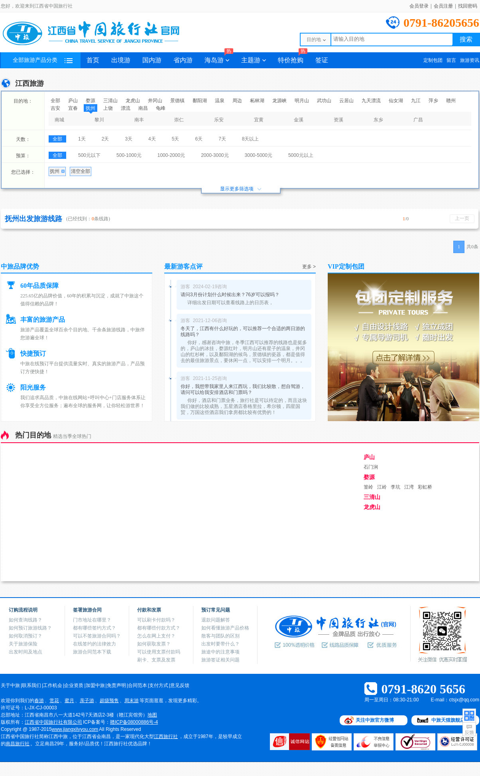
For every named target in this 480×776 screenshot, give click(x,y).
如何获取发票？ (154, 644)
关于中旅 (10, 685)
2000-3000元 (214, 155)
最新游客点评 (183, 266)
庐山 (73, 100)
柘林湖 (257, 100)
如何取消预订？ (25, 636)
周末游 (131, 700)
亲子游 (87, 700)
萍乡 (433, 100)
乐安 (219, 120)
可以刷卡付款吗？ (156, 620)
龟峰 (160, 108)
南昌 (143, 108)
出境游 (120, 60)
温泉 (219, 100)
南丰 (139, 120)
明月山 (302, 100)
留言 (451, 60)
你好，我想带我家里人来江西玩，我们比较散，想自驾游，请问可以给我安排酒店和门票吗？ (243, 389)
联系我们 (31, 685)
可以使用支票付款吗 (158, 652)
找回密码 (467, 6)
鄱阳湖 (200, 100)
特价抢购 (292, 57)
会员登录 (419, 6)
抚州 (90, 108)
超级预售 (109, 700)
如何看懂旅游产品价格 (225, 628)
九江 (416, 100)
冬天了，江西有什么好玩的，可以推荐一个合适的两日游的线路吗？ (243, 331)
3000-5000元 (258, 155)
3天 (128, 139)
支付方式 (158, 685)
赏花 (54, 700)
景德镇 (177, 100)
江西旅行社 (166, 736)
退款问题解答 (215, 620)
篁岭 (368, 487)
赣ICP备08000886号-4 (134, 722)
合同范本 (137, 685)
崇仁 (179, 120)
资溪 (338, 120)
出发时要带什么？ (220, 644)
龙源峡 (279, 100)
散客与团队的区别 (220, 636)
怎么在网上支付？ (156, 636)
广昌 (418, 120)
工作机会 (52, 685)
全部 (55, 100)
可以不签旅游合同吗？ (97, 636)
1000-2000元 (171, 155)
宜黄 (259, 120)
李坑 (395, 487)
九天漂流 (371, 100)
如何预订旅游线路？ (30, 628)
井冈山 (155, 100)
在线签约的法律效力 (94, 644)
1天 (82, 139)
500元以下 (89, 155)
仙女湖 (396, 100)
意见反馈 (179, 685)
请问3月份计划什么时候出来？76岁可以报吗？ (230, 294)
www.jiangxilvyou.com (75, 729)
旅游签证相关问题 (220, 660)
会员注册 (443, 6)
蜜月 (69, 700)
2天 (105, 139)
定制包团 (433, 60)
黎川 (99, 120)
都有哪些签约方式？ (94, 628)
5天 (175, 139)
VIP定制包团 (346, 266)
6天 (199, 139)
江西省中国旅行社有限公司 (53, 722)
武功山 (324, 100)
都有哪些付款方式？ (158, 628)
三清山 (110, 100)
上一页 (462, 218)
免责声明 (116, 685)
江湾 (409, 487)
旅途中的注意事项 (220, 652)
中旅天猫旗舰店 (448, 720)
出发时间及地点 (25, 652)
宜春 (73, 108)
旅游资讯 (469, 60)
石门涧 (371, 467)
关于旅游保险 (23, 644)
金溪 (298, 120)
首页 (93, 60)
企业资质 (73, 685)
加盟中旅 (95, 685)
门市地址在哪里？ (92, 620)
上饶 (108, 108)
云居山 (346, 100)
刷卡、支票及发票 (156, 660)
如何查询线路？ (25, 620)
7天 (222, 139)
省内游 (183, 60)
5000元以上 (300, 155)
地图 (152, 715)
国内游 (151, 60)
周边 (237, 100)
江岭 (382, 487)
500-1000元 (129, 155)
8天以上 (250, 139)
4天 (152, 139)
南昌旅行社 (18, 743)
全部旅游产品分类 (43, 60)
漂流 (125, 108)
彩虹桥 (425, 487)
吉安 (55, 108)
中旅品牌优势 (20, 266)
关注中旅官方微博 (375, 720)
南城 (59, 120)
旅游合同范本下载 (92, 652)
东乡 (378, 120)
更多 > (309, 266)
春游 (39, 700)
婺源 (90, 100)
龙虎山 (133, 100)
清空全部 (80, 171)
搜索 (466, 39)
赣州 (451, 100)
